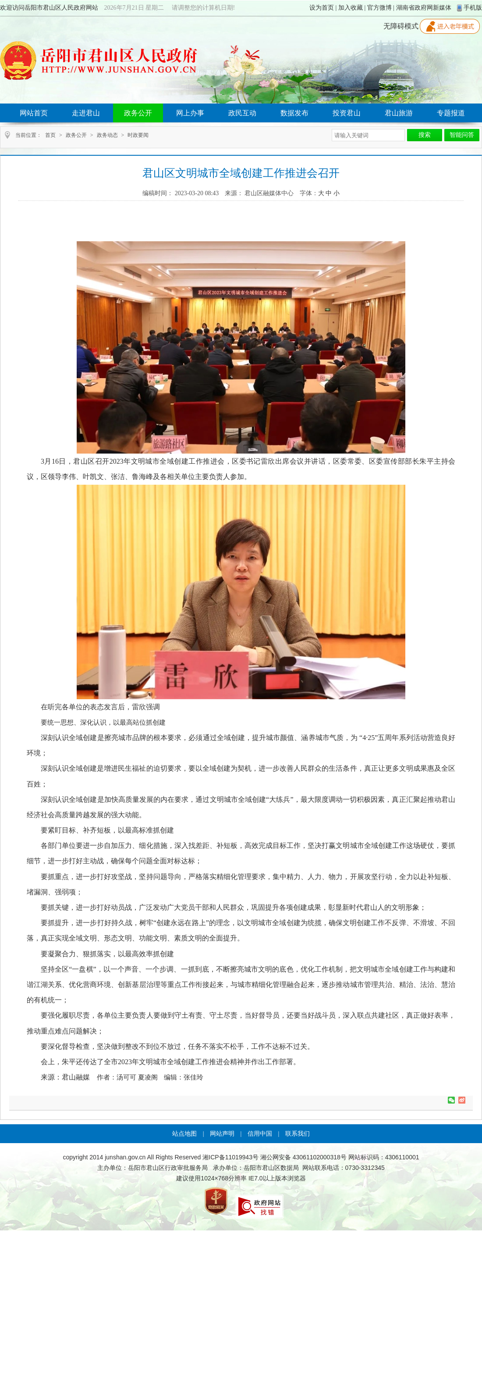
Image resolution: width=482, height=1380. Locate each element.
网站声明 (222, 1133)
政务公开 (76, 135)
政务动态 (107, 135)
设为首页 (321, 7)
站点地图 (184, 1133)
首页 (50, 135)
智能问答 (462, 135)
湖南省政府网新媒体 (423, 7)
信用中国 (260, 1133)
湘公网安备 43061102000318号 (303, 1157)
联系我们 (297, 1133)
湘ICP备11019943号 (230, 1157)
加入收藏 (350, 7)
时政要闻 (138, 135)
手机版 (473, 7)
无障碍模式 (400, 26)
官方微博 (379, 7)
